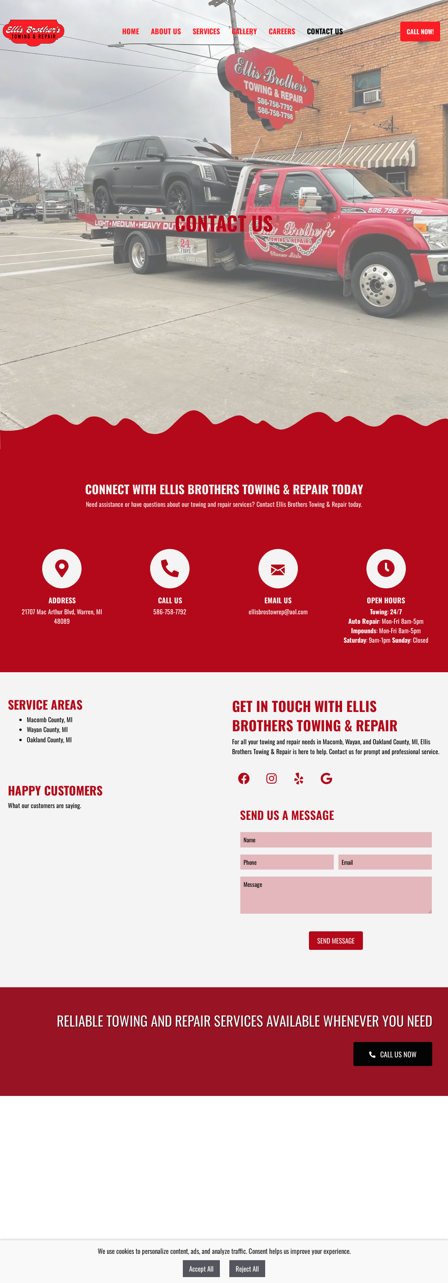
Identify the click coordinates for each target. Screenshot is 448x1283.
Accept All (201, 1269)
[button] (244, 778)
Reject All (247, 1269)
